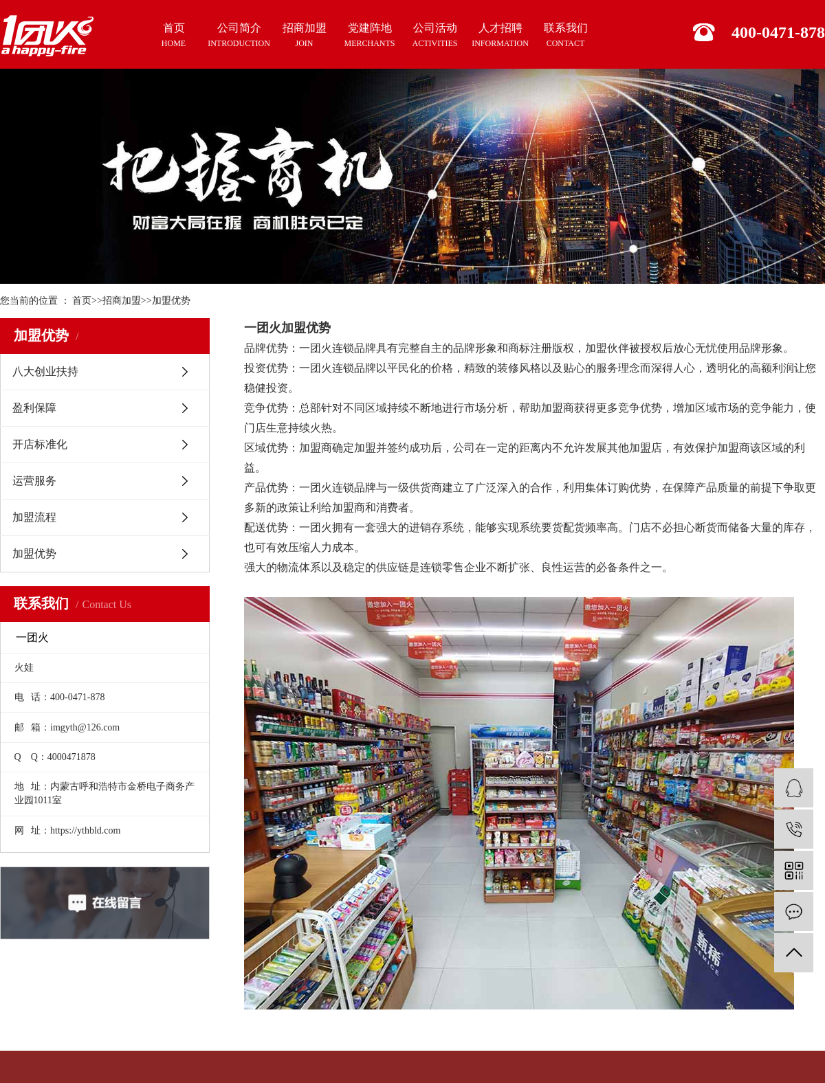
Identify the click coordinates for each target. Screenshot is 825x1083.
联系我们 (565, 36)
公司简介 (239, 36)
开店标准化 (39, 444)
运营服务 (34, 481)
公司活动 (435, 36)
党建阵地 (369, 36)
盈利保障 (34, 408)
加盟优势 (171, 300)
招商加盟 (304, 36)
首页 (173, 36)
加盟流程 (34, 517)
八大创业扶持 (45, 371)
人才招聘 (500, 36)
